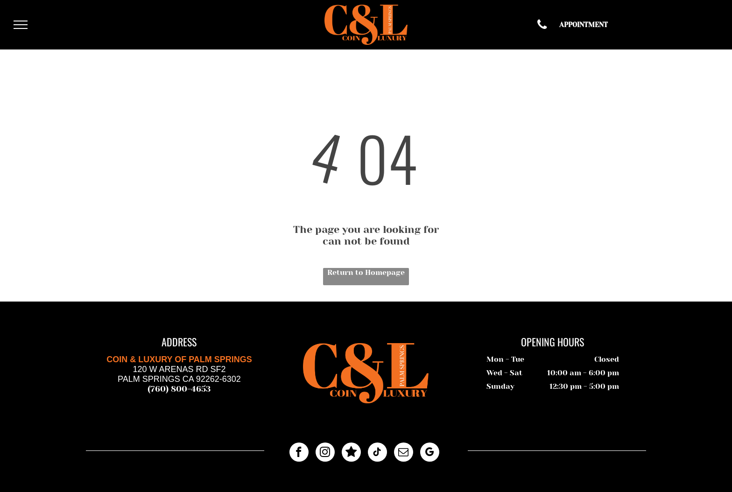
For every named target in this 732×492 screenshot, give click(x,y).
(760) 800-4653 (179, 389)
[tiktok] (377, 453)
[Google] (351, 453)
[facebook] (299, 453)
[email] (403, 453)
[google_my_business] (429, 453)
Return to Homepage (366, 272)
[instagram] (325, 453)
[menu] (20, 25)
